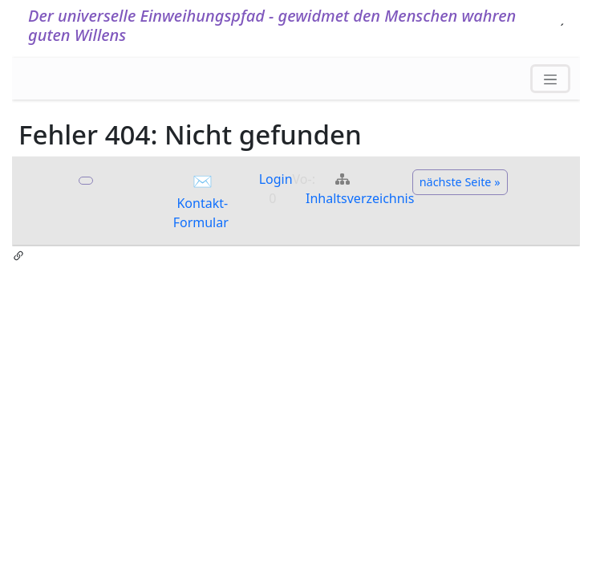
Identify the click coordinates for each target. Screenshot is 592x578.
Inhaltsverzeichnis (360, 198)
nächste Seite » (460, 181)
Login (276, 179)
